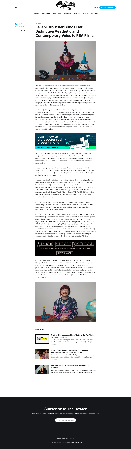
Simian (72, 442)
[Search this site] (16, 7)
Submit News (94, 13)
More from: (18, 24)
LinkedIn (59, 438)
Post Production (46, 13)
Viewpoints (77, 13)
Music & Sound (57, 13)
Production (36, 13)
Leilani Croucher (75, 86)
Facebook (65, 438)
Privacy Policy (78, 442)
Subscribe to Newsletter (107, 7)
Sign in (96, 7)
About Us (85, 13)
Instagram (71, 438)
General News (67, 13)
